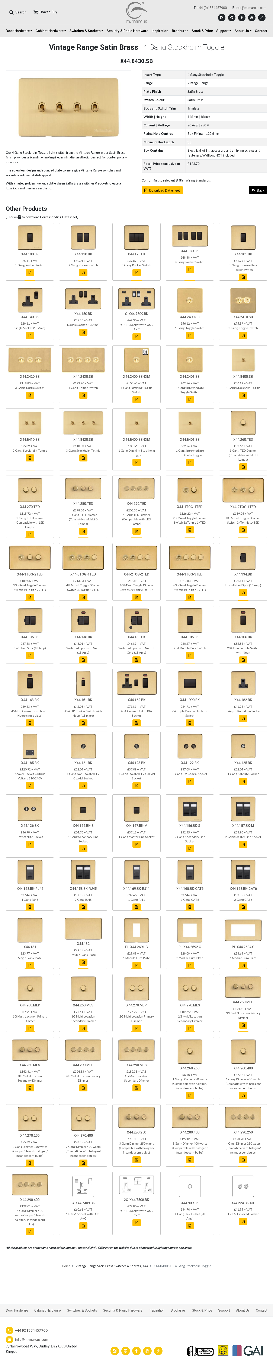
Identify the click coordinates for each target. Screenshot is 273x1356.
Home (66, 1266)
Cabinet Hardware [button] (50, 31)
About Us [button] (242, 31)
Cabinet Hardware (47, 1314)
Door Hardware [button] (18, 31)
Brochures (180, 31)
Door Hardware (17, 1314)
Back (258, 192)
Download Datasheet (162, 192)
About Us (243, 1314)
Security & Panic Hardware (127, 31)
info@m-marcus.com (251, 8)
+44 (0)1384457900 (212, 8)
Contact (261, 31)
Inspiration (160, 31)
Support (224, 1314)
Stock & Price (202, 31)
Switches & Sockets (82, 1314)
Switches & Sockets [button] (85, 31)
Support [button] (222, 31)
